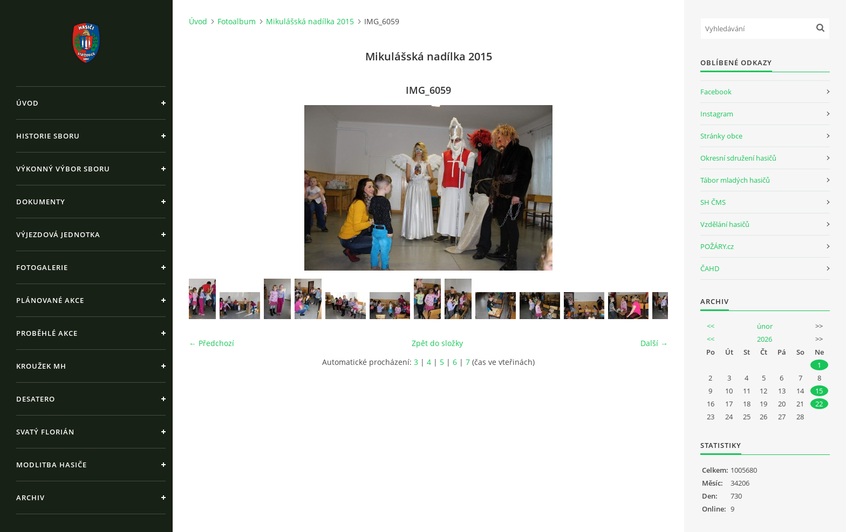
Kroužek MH (41, 366)
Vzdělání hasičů (724, 224)
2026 (764, 339)
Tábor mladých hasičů (735, 180)
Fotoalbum (236, 21)
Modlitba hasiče (51, 464)
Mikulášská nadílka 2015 (310, 21)
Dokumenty (40, 201)
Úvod (27, 103)
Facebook (716, 91)
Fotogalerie (42, 267)
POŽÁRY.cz (717, 246)
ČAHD (709, 268)
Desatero (35, 399)
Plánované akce (50, 300)
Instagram (716, 114)
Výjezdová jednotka (58, 234)
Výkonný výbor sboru (63, 169)
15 (819, 391)
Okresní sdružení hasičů (738, 158)
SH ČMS (713, 202)
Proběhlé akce (47, 333)
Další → (654, 343)
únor (765, 326)
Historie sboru (48, 136)
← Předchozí (211, 343)
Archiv (30, 497)
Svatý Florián (45, 432)
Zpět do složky (437, 343)
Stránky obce (721, 136)
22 (819, 404)
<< (710, 326)
